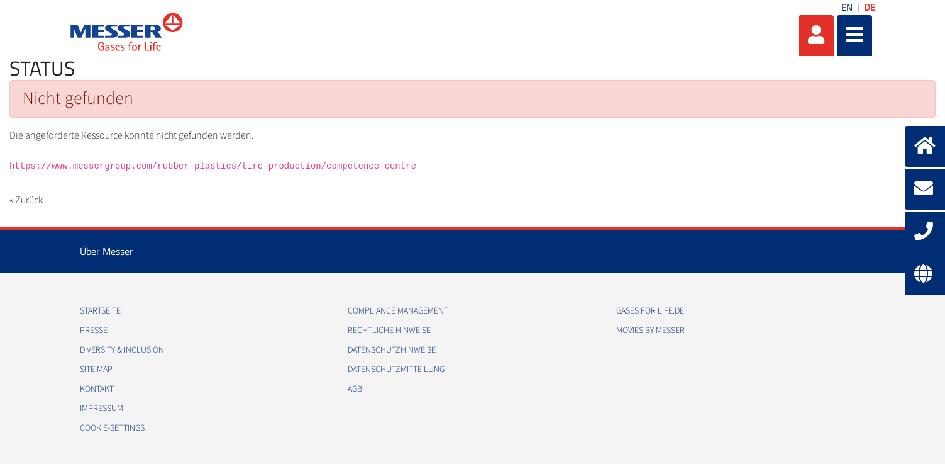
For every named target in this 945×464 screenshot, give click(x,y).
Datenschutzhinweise (392, 350)
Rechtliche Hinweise (389, 330)
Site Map (96, 369)
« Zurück (26, 200)
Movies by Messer (650, 330)
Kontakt (97, 389)
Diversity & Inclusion (122, 350)
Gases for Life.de (650, 311)
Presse (94, 330)
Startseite (100, 311)
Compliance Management (398, 311)
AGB (355, 389)
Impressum (101, 408)
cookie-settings (112, 428)
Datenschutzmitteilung (396, 369)
